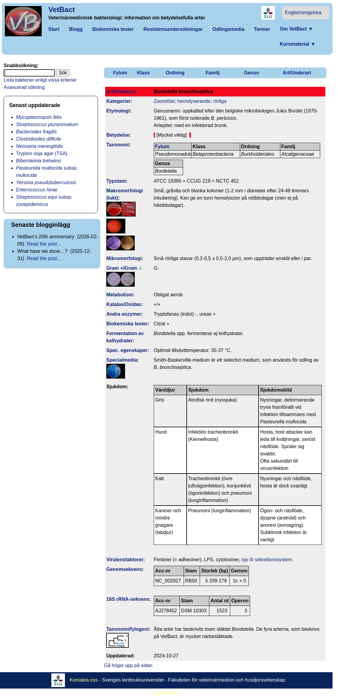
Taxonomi (117, 144)
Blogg (75, 29)
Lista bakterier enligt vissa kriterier (40, 80)
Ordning (175, 72)
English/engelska (303, 12)
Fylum (120, 72)
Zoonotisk (164, 101)
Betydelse (117, 135)
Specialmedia (121, 360)
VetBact (61, 9)
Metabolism (119, 294)
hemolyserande (193, 101)
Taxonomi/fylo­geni (127, 629)
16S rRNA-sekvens (127, 599)
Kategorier (118, 101)
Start (53, 29)
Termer (262, 29)
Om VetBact (296, 28)
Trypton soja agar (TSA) (41, 153)
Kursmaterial (297, 44)
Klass (143, 72)
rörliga (219, 101)
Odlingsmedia (228, 29)
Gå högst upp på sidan (128, 665)
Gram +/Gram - (123, 268)
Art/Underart (297, 72)
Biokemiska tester (113, 29)
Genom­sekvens (124, 569)
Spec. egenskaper (126, 350)
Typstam (116, 181)
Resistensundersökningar (173, 29)
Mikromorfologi (123, 258)
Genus (251, 72)
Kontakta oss (84, 679)
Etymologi (118, 110)
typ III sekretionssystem (267, 559)
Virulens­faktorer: (125, 559)
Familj (213, 72)
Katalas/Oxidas (123, 304)
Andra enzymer (123, 314)
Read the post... (44, 243)
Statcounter (166, 693)
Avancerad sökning (24, 87)
